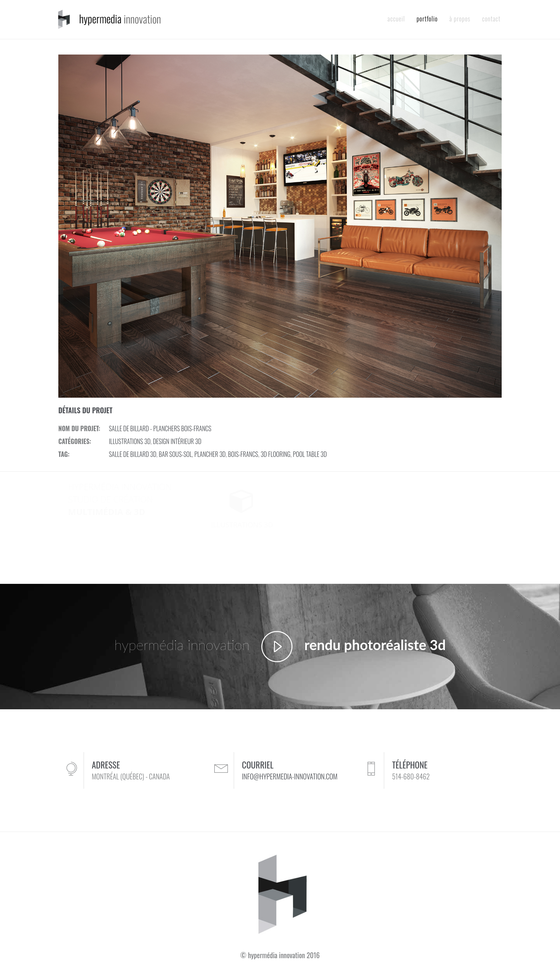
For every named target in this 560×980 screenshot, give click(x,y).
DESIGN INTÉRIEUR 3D (177, 441)
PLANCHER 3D (210, 454)
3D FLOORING (275, 454)
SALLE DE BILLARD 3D (132, 454)
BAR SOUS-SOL (175, 454)
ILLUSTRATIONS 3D (129, 441)
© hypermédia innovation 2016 (280, 955)
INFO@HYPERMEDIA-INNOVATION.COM (290, 776)
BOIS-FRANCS (243, 454)
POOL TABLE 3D (310, 454)
